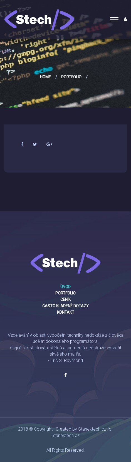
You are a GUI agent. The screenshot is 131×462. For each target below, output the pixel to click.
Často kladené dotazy (65, 306)
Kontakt (65, 312)
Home (45, 77)
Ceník (65, 299)
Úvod (65, 286)
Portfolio (71, 77)
